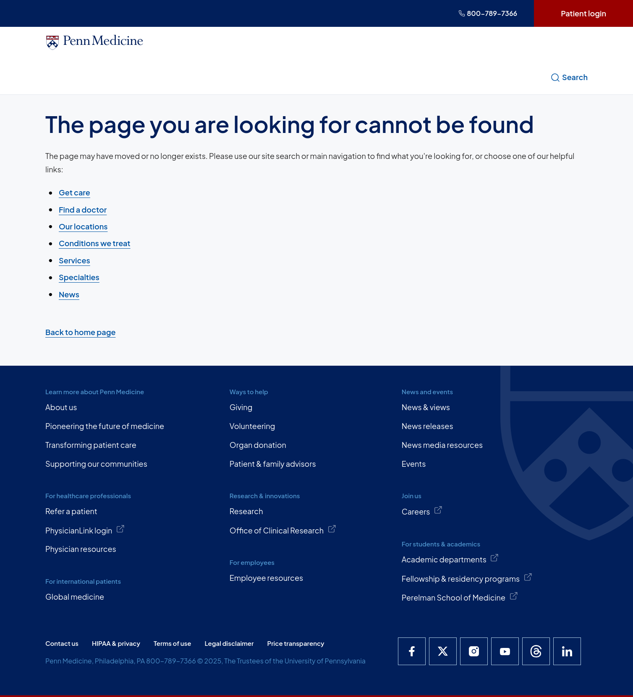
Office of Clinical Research (283, 529)
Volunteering (252, 426)
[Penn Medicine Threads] (536, 651)
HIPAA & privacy (116, 643)
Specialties (79, 277)
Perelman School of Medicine (460, 596)
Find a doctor (83, 209)
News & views (426, 407)
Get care (74, 192)
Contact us (61, 643)
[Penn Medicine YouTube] (505, 651)
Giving (241, 407)
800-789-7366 (487, 13)
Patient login (583, 13)
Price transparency (295, 643)
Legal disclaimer (229, 643)
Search (569, 77)
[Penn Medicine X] (442, 651)
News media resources (442, 445)
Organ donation (258, 445)
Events (414, 463)
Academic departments (450, 558)
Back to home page (80, 332)
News (69, 294)
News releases (427, 426)
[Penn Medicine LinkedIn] (567, 651)
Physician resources (80, 549)
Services (74, 260)
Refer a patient (71, 511)
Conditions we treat (95, 243)
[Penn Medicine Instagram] (473, 651)
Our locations (83, 226)
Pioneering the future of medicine (104, 426)
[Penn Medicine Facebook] (411, 651)
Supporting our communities (96, 463)
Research (246, 511)
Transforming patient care (90, 445)
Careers (422, 510)
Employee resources (266, 578)
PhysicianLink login (85, 529)
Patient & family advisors (273, 463)
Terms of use (172, 643)
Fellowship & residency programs (467, 577)
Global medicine (74, 596)
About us (61, 407)
